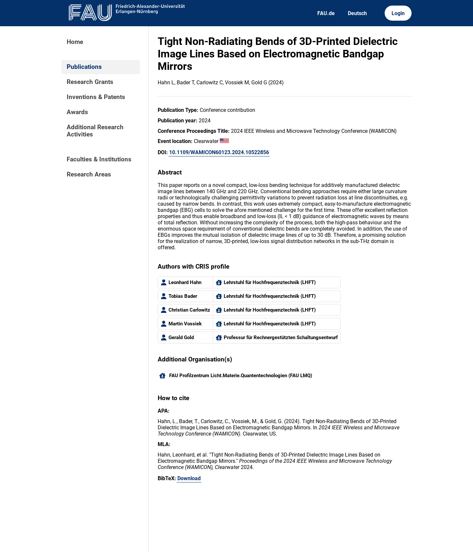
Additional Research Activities (95, 131)
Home (75, 42)
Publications (84, 67)
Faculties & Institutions (99, 159)
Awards (77, 112)
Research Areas (89, 174)
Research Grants (90, 82)
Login (398, 13)
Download (189, 478)
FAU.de (326, 13)
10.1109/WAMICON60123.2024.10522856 (219, 152)
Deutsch (357, 13)
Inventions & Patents (96, 97)
